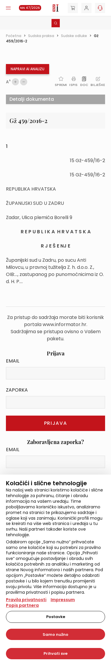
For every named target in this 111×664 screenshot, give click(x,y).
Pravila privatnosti (26, 600)
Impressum (63, 600)
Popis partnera (22, 605)
